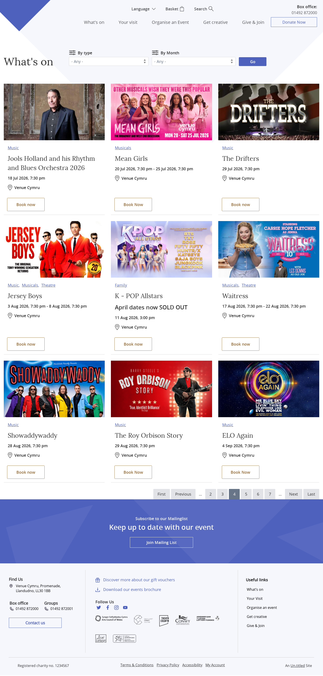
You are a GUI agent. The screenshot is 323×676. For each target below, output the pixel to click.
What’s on (255, 589)
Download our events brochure (132, 589)
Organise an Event (170, 22)
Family (121, 284)
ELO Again (238, 435)
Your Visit (255, 598)
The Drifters (241, 158)
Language (140, 8)
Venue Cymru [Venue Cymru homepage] (19, 10)
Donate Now (294, 22)
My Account (215, 665)
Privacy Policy (168, 665)
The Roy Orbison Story (150, 435)
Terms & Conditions (137, 665)
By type (85, 52)
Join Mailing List (161, 542)
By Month (170, 52)
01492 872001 (61, 608)
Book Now (134, 204)
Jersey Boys (25, 295)
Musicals (123, 147)
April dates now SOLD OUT (153, 307)
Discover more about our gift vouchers (139, 580)
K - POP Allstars (139, 295)
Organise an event (262, 607)
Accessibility (192, 665)
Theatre (48, 284)
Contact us (35, 623)
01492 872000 (304, 12)
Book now (26, 204)
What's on (94, 22)
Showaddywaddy (34, 435)
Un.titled (298, 666)
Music (13, 147)
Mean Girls (131, 158)
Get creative (215, 22)
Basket (171, 8)
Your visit (128, 22)
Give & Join (253, 22)
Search (201, 8)
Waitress (235, 295)
